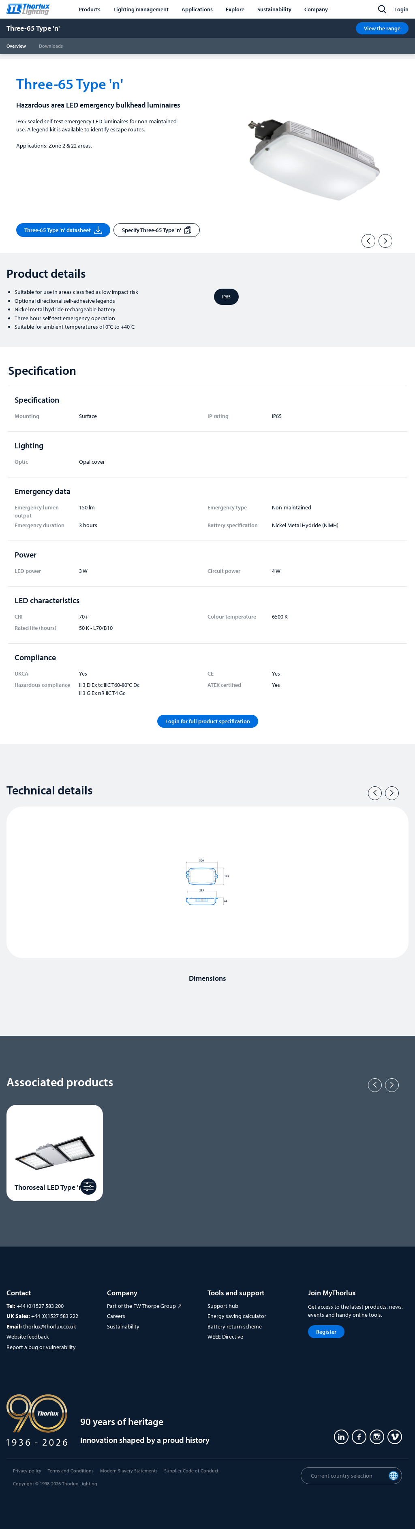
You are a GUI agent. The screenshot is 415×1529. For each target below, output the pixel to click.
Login (401, 9)
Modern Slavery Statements (129, 1471)
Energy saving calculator (237, 1316)
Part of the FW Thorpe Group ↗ (144, 1305)
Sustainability (123, 1326)
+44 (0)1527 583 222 (54, 1316)
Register (326, 1331)
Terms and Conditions (71, 1471)
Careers (116, 1316)
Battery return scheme (235, 1326)
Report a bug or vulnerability (41, 1347)
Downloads (51, 46)
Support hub (223, 1305)
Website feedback (27, 1336)
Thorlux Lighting (79, 1483)
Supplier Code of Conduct (191, 1471)
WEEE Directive (225, 1336)
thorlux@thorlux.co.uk (49, 1326)
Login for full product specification (207, 721)
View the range (382, 28)
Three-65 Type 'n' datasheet (63, 230)
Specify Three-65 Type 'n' (156, 230)
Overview (16, 46)
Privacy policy (27, 1471)
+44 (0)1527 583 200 (40, 1305)
